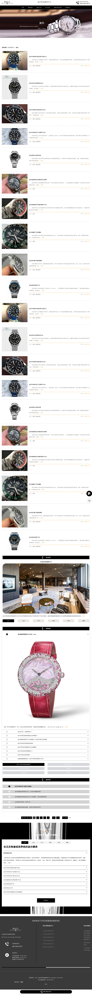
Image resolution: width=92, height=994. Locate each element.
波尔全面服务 (87, 925)
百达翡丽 (32, 982)
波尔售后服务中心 (44, 2)
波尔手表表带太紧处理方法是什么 (38, 56)
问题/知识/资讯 (58, 7)
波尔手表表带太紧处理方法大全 (37, 109)
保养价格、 (87, 942)
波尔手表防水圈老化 (23, 768)
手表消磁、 (87, 950)
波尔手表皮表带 (68, 764)
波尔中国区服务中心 (48, 925)
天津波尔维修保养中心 (48, 937)
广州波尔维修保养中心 (48, 940)
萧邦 (63, 982)
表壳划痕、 (87, 937)
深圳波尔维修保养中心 (48, 943)
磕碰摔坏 (87, 939)
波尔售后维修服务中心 (44, 977)
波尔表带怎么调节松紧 (35, 155)
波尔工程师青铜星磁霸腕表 (24, 764)
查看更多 (46, 900)
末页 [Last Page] (70, 817)
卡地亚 (43, 982)
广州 (38, 620)
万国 (60, 982)
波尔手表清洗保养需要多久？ (25, 751)
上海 (23, 620)
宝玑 (56, 982)
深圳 (53, 620)
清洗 (85, 945)
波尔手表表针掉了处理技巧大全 (37, 132)
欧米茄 (68, 982)
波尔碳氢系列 (23, 772)
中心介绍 (47, 7)
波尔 (34, 65)
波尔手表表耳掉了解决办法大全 (12, 875)
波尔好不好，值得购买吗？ (25, 731)
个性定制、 (87, 948)
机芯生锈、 (87, 935)
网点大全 (39, 7)
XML (46, 984)
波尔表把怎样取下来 (34, 285)
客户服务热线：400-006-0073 (46, 979)
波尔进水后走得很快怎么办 (36, 83)
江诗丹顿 (38, 982)
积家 (48, 982)
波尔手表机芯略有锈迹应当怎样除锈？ (28, 735)
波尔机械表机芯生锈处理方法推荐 (38, 179)
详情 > (84, 616)
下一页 (65, 817)
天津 (68, 620)
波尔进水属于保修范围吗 (35, 260)
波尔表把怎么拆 (8, 853)
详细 (42, 62)
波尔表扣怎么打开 (8, 888)
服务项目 (30, 7)
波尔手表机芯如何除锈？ (24, 754)
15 (58, 817)
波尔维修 (68, 768)
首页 (23, 7)
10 (53, 817)
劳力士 (26, 982)
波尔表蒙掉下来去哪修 (35, 232)
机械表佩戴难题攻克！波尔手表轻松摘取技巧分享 (30, 758)
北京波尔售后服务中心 (46, 561)
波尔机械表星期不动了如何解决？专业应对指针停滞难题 (32, 739)
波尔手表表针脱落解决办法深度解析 (27, 747)
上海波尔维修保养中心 (48, 934)
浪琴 (72, 982)
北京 (8, 620)
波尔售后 (38, 65)
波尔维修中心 (11, 47)
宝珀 (52, 982)
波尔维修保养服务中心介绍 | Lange (27, 634)
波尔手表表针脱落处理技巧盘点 (12, 867)
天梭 (76, 982)
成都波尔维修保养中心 (48, 947)
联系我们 (68, 7)
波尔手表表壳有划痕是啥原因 (25, 743)
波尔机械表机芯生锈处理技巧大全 (38, 204)
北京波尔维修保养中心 (48, 930)
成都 (83, 620)
